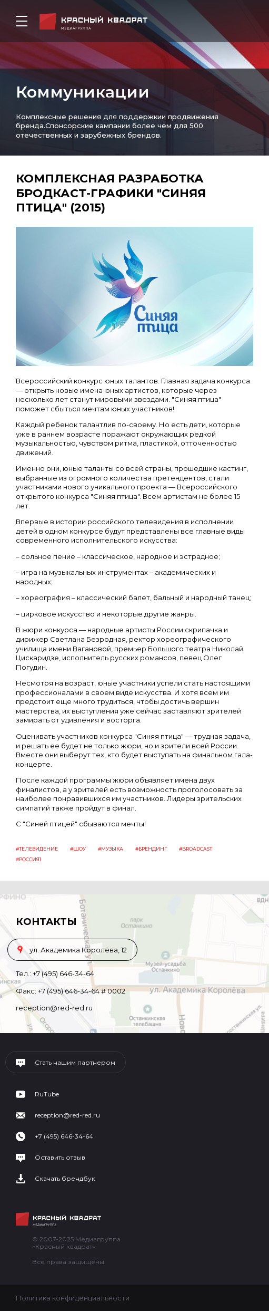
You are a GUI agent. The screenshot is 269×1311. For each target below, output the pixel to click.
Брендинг (152, 849)
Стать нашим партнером (75, 1062)
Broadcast (197, 849)
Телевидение (38, 849)
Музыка (112, 849)
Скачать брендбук (65, 1178)
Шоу (79, 849)
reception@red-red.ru (54, 1008)
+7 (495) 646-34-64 (63, 973)
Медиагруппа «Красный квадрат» (93, 21)
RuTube (47, 1094)
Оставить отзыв (60, 1157)
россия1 (30, 859)
